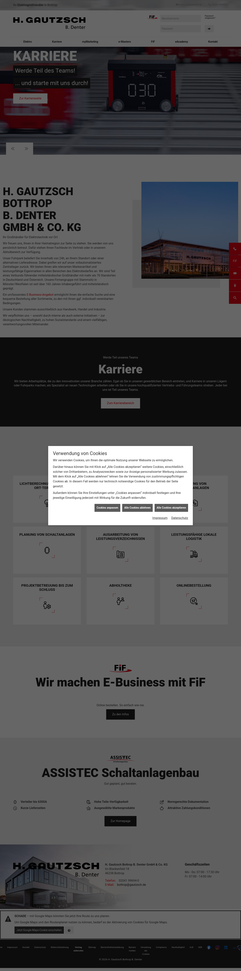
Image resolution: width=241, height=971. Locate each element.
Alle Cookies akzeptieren (171, 500)
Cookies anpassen (107, 500)
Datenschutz (179, 511)
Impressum (160, 511)
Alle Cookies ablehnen (137, 500)
